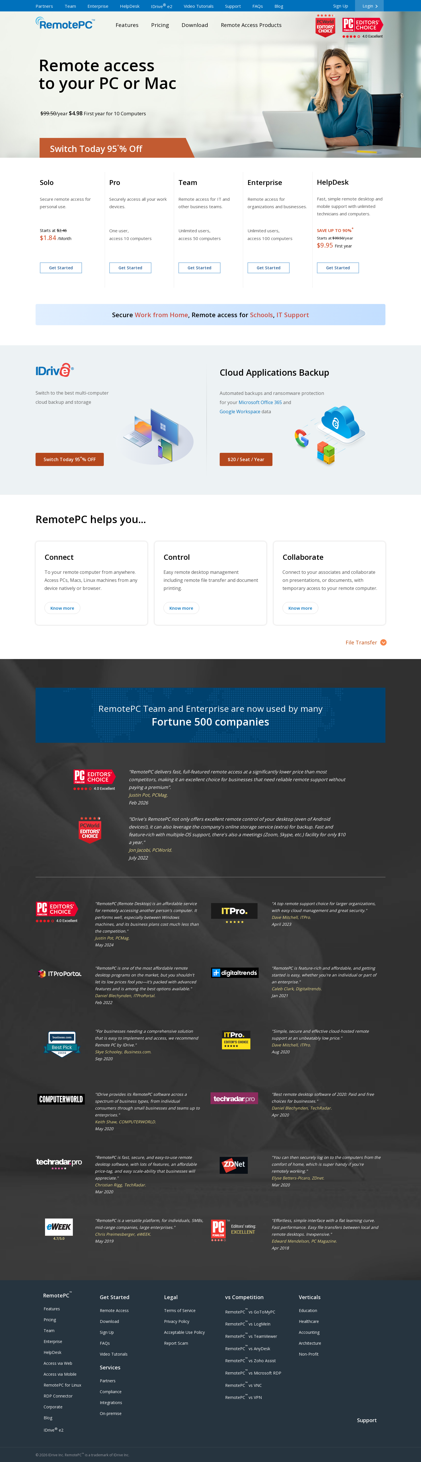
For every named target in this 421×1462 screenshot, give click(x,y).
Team (49, 1330)
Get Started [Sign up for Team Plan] (199, 267)
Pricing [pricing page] (160, 25)
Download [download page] (195, 25)
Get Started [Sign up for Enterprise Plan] (268, 267)
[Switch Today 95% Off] (117, 150)
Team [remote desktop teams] (70, 6)
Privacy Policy (176, 1321)
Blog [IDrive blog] (278, 6)
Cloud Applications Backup (274, 372)
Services (110, 1367)
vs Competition (244, 1297)
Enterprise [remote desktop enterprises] (97, 6)
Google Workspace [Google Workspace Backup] (240, 411)
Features (52, 1308)
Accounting (309, 1332)
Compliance (111, 1391)
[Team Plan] (193, 182)
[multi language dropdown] (312, 3)
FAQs (105, 1343)
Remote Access (114, 1310)
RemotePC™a (65, 24)
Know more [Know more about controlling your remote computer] (181, 608)
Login (367, 6)
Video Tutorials (114, 1354)
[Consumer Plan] (62, 182)
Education (308, 1310)
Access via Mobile (60, 1374)
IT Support (292, 314)
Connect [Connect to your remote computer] (59, 557)
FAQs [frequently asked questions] (257, 6)
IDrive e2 (53, 1429)
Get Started (114, 1297)
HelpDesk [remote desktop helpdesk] (129, 6)
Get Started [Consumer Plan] (61, 267)
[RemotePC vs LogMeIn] (247, 1323)
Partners (108, 1380)
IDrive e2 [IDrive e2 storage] (161, 6)
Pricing (50, 1319)
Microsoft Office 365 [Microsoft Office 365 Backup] (260, 402)
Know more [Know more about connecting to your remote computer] (62, 608)
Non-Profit (309, 1354)
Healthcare (309, 1321)
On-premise (111, 1413)
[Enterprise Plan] (270, 182)
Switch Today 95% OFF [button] (70, 459)
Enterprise (53, 1341)
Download (109, 1321)
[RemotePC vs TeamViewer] (251, 1336)
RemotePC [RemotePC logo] (57, 1295)
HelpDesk (52, 1352)
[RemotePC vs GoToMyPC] (250, 1311)
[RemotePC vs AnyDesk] (247, 1348)
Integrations (111, 1402)
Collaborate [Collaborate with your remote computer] (302, 557)
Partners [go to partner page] (44, 6)
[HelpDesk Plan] (338, 182)
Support (367, 1420)
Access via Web (58, 1363)
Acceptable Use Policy (184, 1332)
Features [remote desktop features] (127, 25)
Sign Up (340, 6)
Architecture (310, 1343)
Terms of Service (180, 1310)
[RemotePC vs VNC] (243, 1385)
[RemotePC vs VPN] (243, 1397)
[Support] (368, 1427)
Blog (48, 1417)
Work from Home (161, 314)
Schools (261, 314)
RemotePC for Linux (62, 1385)
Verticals (310, 1297)
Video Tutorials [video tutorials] (199, 6)
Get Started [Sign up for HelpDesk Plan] (338, 267)
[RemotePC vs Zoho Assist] (250, 1360)
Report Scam (176, 1343)
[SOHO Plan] (124, 182)
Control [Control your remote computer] (176, 557)
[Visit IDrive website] (120, 369)
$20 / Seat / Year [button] (246, 459)
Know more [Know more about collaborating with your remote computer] (300, 608)
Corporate (53, 1407)
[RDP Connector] (58, 1396)
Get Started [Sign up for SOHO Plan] (130, 267)
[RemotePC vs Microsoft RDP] (253, 1372)
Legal (171, 1297)
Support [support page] (233, 6)
